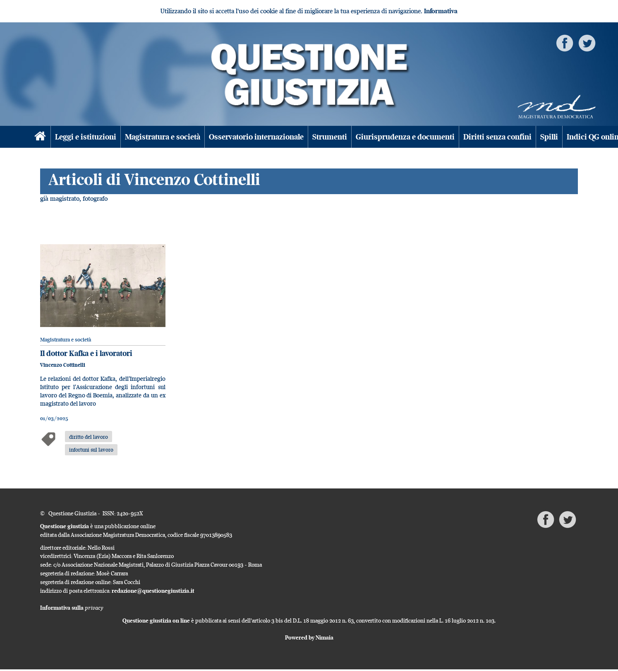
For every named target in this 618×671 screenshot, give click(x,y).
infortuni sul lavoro (91, 449)
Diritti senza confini (497, 137)
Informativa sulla (71, 607)
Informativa (441, 11)
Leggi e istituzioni (85, 137)
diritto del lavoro (88, 436)
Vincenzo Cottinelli (62, 365)
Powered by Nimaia (309, 637)
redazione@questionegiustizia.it (153, 590)
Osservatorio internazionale (256, 137)
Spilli (549, 137)
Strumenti (329, 137)
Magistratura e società (162, 137)
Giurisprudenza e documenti (405, 137)
